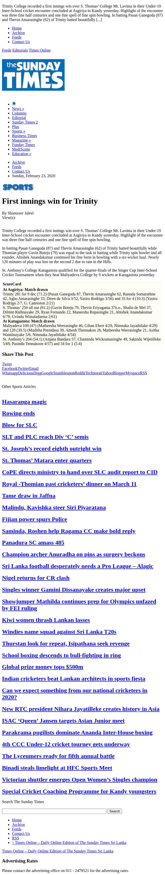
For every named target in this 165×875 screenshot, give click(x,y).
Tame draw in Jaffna (28, 495)
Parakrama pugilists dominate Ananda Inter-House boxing (77, 732)
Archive (18, 33)
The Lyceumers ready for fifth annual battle (58, 756)
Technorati (93, 373)
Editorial (19, 118)
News (18, 108)
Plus (15, 127)
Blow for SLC (19, 425)
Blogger (119, 373)
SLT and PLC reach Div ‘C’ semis (45, 436)
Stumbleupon (63, 373)
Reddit (80, 373)
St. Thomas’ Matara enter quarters (47, 460)
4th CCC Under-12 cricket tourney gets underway (66, 744)
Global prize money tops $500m (42, 667)
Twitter (23, 368)
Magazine (21, 140)
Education (21, 154)
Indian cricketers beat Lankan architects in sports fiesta (73, 678)
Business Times (24, 136)
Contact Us (21, 42)
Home (17, 28)
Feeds (16, 37)
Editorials (20, 50)
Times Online (40, 50)
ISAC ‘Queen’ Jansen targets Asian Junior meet (63, 720)
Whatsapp (10, 373)
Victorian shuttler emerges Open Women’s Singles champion (79, 779)
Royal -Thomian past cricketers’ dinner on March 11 (69, 484)
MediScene (21, 149)
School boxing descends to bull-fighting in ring (61, 655)
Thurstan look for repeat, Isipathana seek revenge (66, 643)
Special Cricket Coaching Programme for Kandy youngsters (79, 791)
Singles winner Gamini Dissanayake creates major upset (73, 589)
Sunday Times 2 (25, 122)
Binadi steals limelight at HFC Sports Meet (57, 767)
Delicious (25, 373)
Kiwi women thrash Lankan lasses (46, 620)
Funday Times (23, 145)
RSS (143, 373)
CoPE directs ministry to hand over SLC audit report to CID (79, 472)
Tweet (7, 364)
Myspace (132, 373)
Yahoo (107, 373)
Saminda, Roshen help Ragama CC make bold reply (68, 531)
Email (34, 368)
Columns (19, 113)
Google (47, 373)
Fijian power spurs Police (34, 519)
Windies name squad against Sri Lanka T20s (59, 631)
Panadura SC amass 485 (33, 542)
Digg (37, 373)
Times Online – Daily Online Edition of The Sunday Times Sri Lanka (69, 842)
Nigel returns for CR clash (36, 578)
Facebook (10, 368)
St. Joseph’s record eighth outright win (51, 448)
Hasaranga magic (24, 401)
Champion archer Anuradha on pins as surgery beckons (73, 554)
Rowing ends (18, 413)
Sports (18, 131)
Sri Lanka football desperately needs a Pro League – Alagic (77, 566)
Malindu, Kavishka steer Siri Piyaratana (54, 507)
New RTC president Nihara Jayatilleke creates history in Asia (80, 709)
